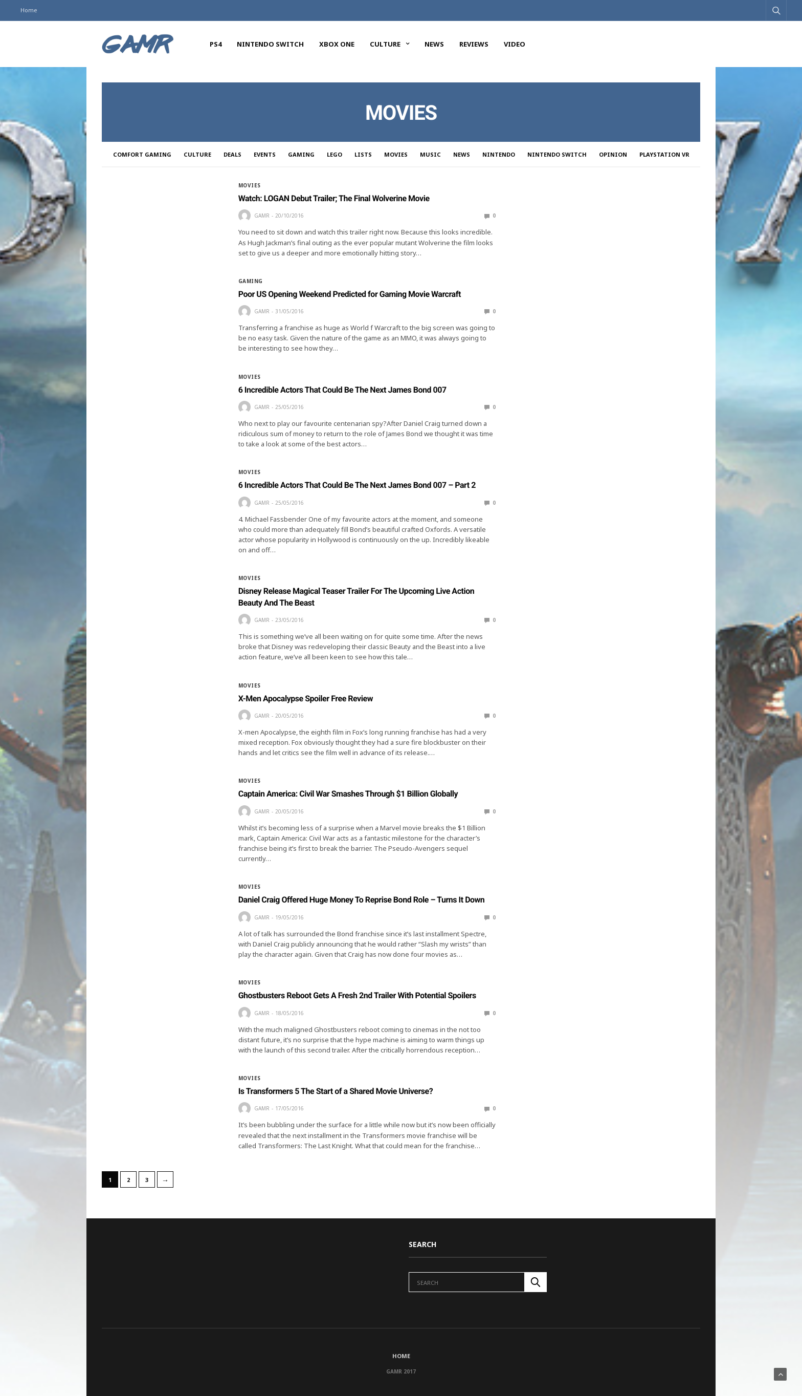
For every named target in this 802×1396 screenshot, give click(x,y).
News (434, 44)
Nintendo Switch (270, 44)
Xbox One (336, 44)
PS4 (215, 44)
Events (265, 154)
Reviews (473, 44)
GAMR (262, 215)
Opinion (613, 154)
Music (430, 154)
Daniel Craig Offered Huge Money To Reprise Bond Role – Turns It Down (361, 900)
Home (28, 10)
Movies (396, 154)
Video (514, 44)
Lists (363, 154)
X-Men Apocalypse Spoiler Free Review (305, 698)
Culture (385, 44)
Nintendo (498, 154)
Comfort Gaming (142, 154)
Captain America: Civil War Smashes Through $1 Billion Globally (348, 794)
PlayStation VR (664, 154)
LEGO (334, 154)
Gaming (301, 154)
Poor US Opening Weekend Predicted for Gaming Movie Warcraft (349, 294)
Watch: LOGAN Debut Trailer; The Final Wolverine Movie (334, 198)
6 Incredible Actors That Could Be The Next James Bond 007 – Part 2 (357, 485)
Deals (232, 154)
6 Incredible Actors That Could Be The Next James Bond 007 (342, 390)
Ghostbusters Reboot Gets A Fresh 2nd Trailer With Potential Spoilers (357, 995)
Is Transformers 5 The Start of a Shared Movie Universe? (335, 1091)
